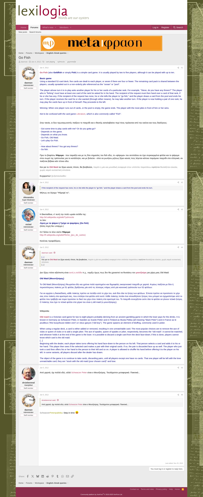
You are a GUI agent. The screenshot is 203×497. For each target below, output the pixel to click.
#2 (182, 182)
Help (171, 489)
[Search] (178, 27)
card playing (50, 62)
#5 (182, 368)
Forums (34, 27)
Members (64, 27)
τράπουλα (61, 62)
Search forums (35, 32)
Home (23, 27)
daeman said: (47, 253)
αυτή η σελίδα (75, 272)
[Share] (178, 67)
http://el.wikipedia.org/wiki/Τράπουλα (57, 217)
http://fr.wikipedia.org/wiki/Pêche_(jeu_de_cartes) (63, 235)
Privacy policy (161, 489)
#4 (182, 247)
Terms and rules (147, 489)
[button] (55, 27)
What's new (47, 27)
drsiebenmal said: (49, 400)
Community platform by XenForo (101, 494)
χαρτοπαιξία (71, 62)
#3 (182, 209)
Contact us (134, 489)
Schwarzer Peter (79, 372)
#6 (182, 395)
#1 (182, 68)
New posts (23, 32)
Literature (80, 114)
